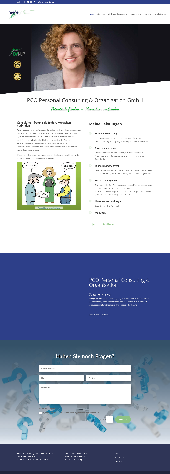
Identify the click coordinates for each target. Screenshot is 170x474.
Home (91, 14)
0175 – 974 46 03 (78, 456)
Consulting (135, 14)
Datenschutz (119, 457)
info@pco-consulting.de (75, 459)
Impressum (119, 461)
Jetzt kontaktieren (103, 224)
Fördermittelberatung (116, 14)
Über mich (101, 14)
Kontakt (148, 14)
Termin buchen (160, 14)
